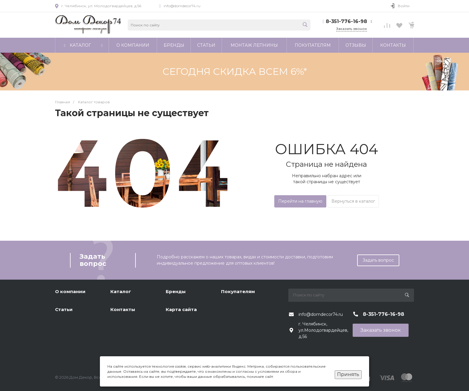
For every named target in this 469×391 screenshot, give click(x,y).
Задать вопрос (378, 260)
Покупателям (238, 291)
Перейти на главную (300, 201)
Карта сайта (181, 309)
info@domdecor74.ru (182, 6)
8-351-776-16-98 (346, 21)
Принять (348, 374)
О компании (70, 291)
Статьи (64, 309)
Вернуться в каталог (353, 201)
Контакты (122, 309)
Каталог (120, 291)
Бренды (176, 291)
